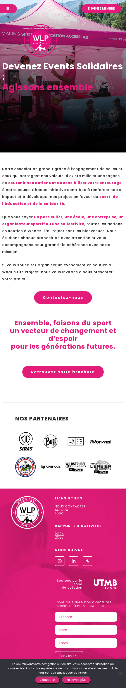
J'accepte (47, 680)
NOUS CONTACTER (70, 506)
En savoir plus (76, 680)
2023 (59, 537)
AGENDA (61, 510)
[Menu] (8, 8)
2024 (59, 533)
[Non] (120, 673)
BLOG (59, 513)
